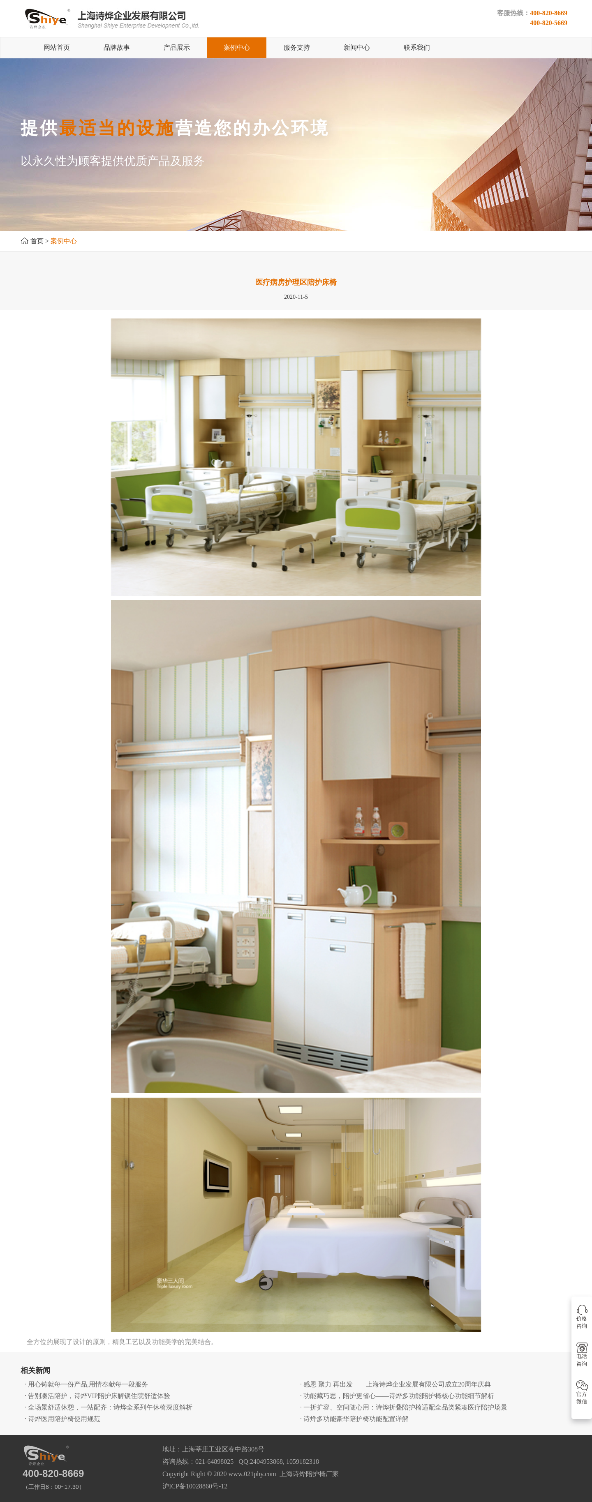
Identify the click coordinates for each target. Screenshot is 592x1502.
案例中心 (237, 47)
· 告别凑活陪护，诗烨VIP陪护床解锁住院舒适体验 (97, 1395)
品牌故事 (117, 47)
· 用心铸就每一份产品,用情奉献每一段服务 (86, 1384)
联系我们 (417, 47)
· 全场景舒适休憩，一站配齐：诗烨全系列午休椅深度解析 (108, 1407)
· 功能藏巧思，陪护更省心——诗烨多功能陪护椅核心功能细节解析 (397, 1395)
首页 (37, 241)
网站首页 (57, 47)
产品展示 (177, 47)
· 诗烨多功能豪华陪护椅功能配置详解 (354, 1418)
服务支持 (297, 47)
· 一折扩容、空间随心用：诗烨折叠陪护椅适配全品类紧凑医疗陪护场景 (403, 1407)
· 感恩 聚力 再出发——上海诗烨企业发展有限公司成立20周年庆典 (395, 1384)
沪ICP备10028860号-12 (194, 1486)
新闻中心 (357, 47)
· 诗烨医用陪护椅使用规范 (62, 1418)
